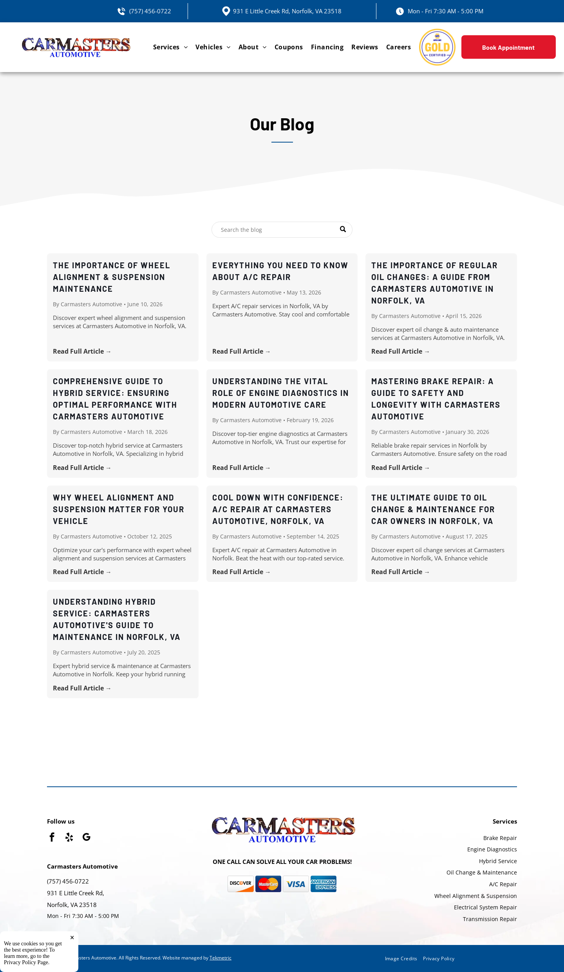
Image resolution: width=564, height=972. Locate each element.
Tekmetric (220, 957)
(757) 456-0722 (150, 11)
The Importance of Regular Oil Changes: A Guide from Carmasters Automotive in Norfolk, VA (434, 282)
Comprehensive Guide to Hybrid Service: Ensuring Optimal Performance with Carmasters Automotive (115, 398)
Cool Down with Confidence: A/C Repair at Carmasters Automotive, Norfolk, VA (277, 509)
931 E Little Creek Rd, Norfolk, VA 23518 (287, 11)
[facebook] (52, 838)
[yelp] (69, 838)
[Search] (282, 230)
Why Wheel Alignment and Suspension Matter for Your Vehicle (118, 509)
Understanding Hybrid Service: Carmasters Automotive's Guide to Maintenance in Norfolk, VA (117, 619)
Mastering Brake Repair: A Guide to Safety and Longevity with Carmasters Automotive (436, 398)
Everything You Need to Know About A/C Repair (280, 271)
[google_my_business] (86, 838)
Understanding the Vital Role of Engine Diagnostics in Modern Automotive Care (280, 392)
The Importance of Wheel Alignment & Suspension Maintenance (111, 276)
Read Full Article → (82, 351)
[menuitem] (170, 47)
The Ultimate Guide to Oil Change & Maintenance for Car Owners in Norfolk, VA (433, 509)
